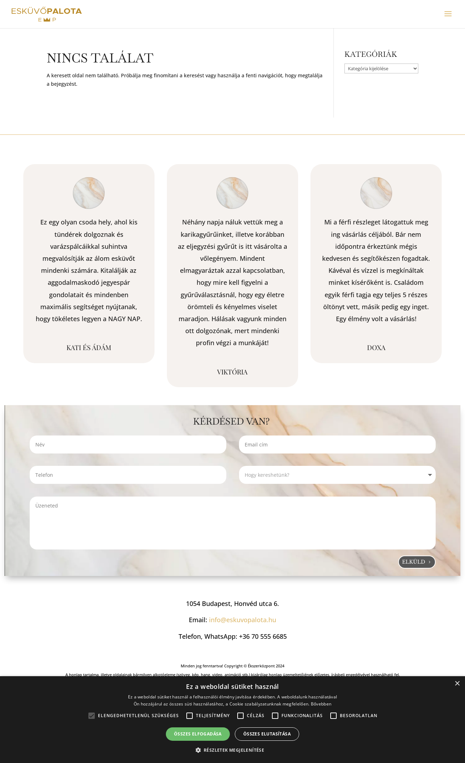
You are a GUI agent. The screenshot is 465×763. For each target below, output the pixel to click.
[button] (233, 750)
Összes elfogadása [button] (198, 734)
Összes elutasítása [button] (267, 734)
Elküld (413, 562)
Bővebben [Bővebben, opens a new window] (321, 704)
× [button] (457, 683)
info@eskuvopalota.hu (242, 619)
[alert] (232, 719)
